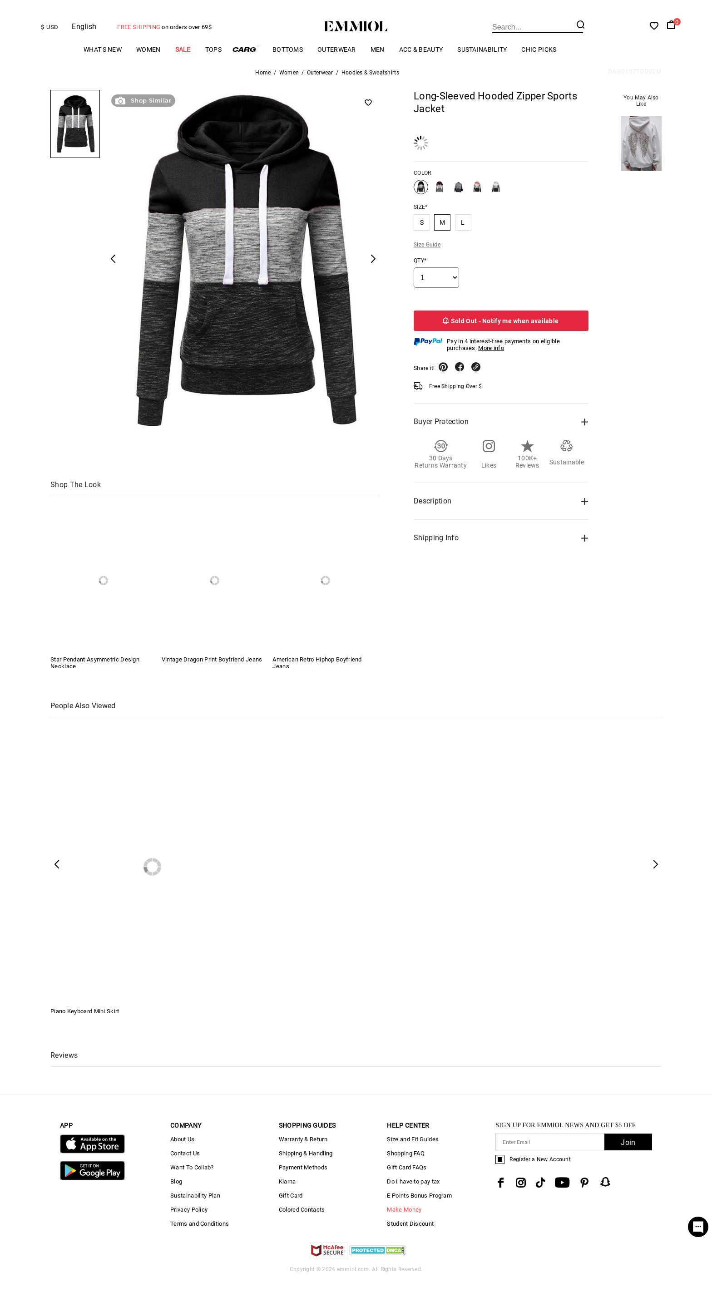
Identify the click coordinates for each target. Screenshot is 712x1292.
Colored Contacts (302, 1221)
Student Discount (410, 1235)
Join (628, 1154)
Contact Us (185, 1165)
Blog (176, 1193)
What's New (103, 61)
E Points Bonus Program (419, 1207)
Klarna (287, 1193)
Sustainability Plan (195, 1207)
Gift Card (291, 1207)
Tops (213, 61)
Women (148, 61)
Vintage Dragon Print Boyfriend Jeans (212, 671)
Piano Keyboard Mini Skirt (84, 1023)
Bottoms (287, 61)
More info (491, 359)
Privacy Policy (189, 1221)
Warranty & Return (303, 1151)
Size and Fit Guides (413, 1151)
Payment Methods (303, 1179)
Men (378, 61)
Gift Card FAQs (406, 1179)
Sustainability (482, 61)
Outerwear (336, 61)
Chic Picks (538, 61)
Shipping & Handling (306, 1165)
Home (263, 84)
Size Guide (427, 256)
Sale (183, 61)
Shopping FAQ (406, 1165)
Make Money (404, 1221)
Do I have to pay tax (413, 1193)
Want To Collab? (192, 1179)
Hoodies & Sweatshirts (370, 84)
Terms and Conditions (199, 1235)
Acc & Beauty (421, 61)
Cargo (247, 61)
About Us (182, 1151)
